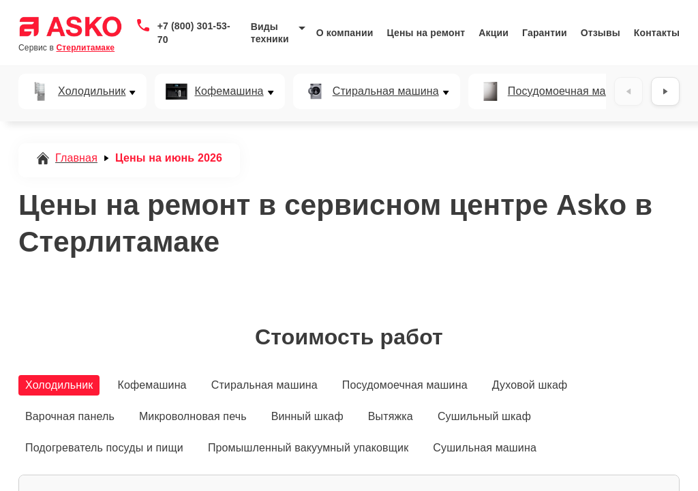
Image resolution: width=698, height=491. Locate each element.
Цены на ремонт (425, 32)
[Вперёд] (665, 91)
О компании (345, 32)
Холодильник (91, 91)
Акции (494, 32)
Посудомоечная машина (570, 91)
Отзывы (600, 32)
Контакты (657, 32)
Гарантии (544, 32)
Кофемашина (228, 91)
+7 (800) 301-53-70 (193, 32)
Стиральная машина (386, 91)
